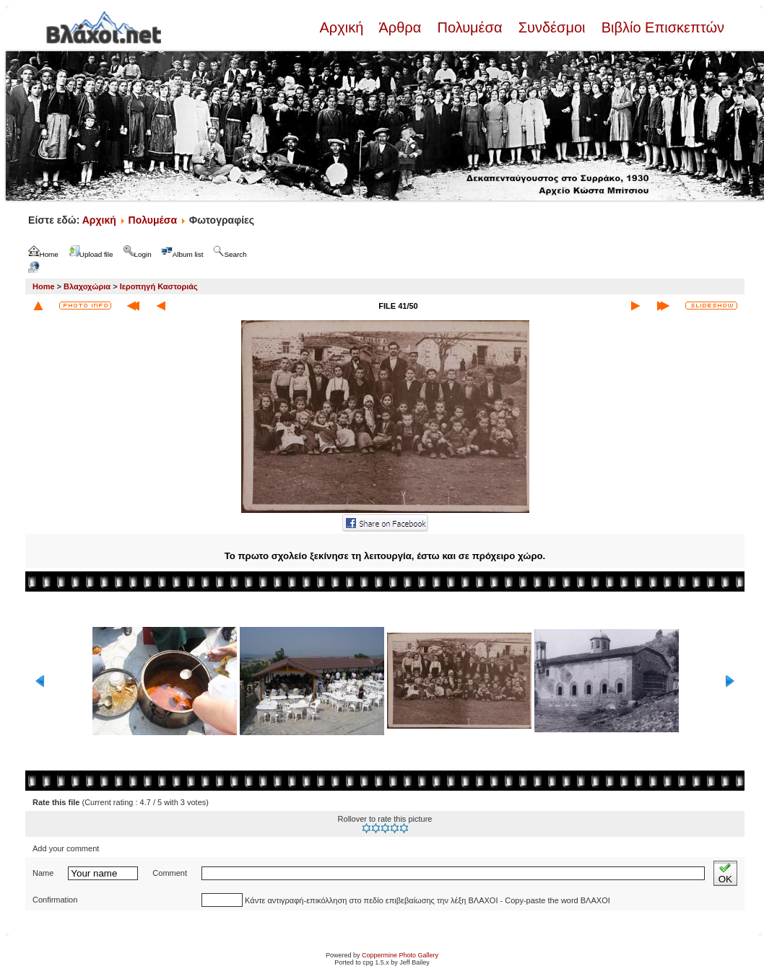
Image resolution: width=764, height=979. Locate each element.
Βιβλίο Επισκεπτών (660, 27)
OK (725, 873)
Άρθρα (400, 27)
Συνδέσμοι (551, 27)
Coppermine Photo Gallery (400, 955)
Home (43, 286)
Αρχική (343, 27)
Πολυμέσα (469, 27)
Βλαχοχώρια (87, 286)
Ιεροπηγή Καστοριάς (159, 286)
